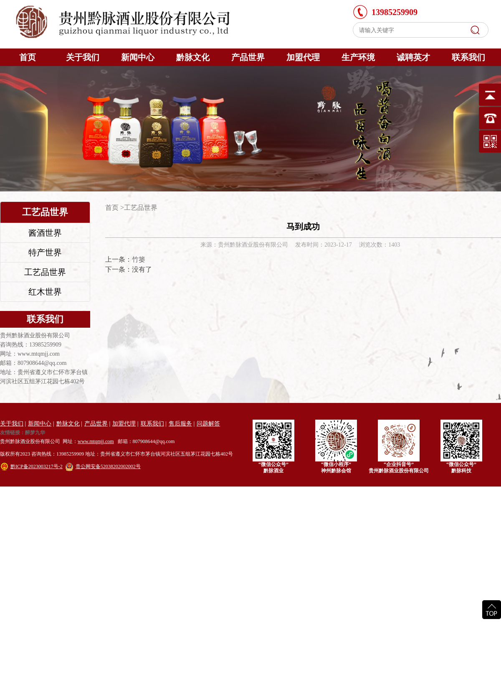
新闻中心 (137, 57)
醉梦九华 (35, 433)
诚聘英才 (413, 57)
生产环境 (358, 57)
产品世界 (248, 57)
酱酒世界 (45, 232)
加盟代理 (303, 57)
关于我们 (82, 57)
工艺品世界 (45, 272)
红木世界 (45, 291)
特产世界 (45, 252)
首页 (27, 57)
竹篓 (138, 259)
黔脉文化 (193, 57)
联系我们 (468, 57)
